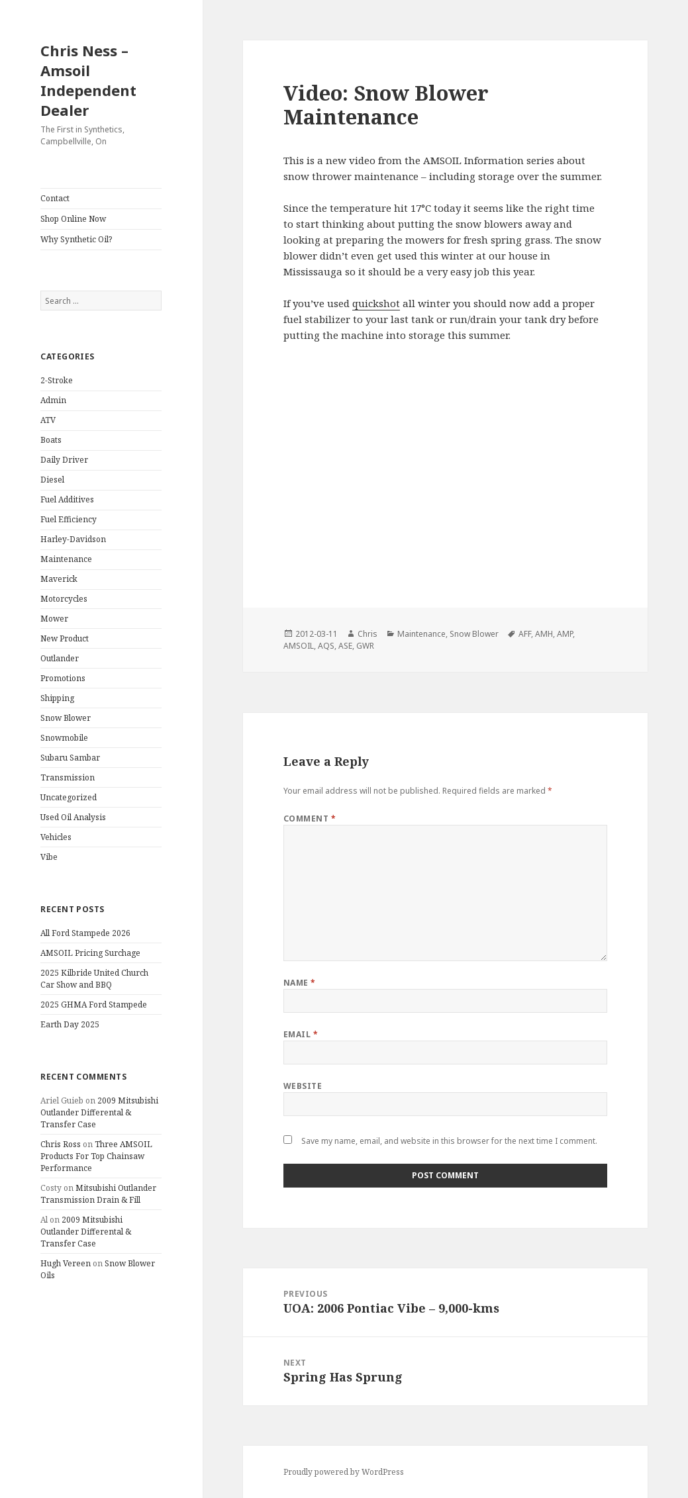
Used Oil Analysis (73, 817)
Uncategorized (68, 797)
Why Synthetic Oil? (76, 239)
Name (299, 982)
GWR (365, 645)
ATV (48, 420)
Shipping (57, 698)
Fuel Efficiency (68, 519)
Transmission (67, 777)
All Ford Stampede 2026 (85, 933)
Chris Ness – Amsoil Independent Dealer (88, 80)
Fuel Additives (67, 499)
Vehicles (56, 837)
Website (302, 1086)
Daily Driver (64, 459)
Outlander (59, 658)
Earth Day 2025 (69, 1024)
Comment (309, 818)
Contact (55, 198)
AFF (524, 633)
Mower (54, 618)
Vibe (49, 857)
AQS (326, 645)
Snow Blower (65, 718)
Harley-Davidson (73, 539)
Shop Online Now (73, 218)
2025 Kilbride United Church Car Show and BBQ (94, 978)
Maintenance (66, 559)
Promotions (62, 678)
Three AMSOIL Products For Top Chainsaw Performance (96, 1156)
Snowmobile (64, 737)
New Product (64, 638)
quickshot (376, 303)
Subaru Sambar (70, 757)
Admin (53, 400)
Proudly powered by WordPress (343, 1471)
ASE (345, 645)
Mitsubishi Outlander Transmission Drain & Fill (98, 1193)
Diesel (52, 479)
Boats (51, 439)
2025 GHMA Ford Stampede (93, 1004)
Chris (367, 633)
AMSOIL (298, 645)
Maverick (58, 579)
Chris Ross (60, 1144)
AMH (544, 633)
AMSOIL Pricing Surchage (90, 953)
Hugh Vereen (65, 1263)
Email (300, 1034)
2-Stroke (56, 380)
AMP (565, 633)
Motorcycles (63, 598)
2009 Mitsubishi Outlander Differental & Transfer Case (99, 1112)
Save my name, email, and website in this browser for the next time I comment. (449, 1141)
